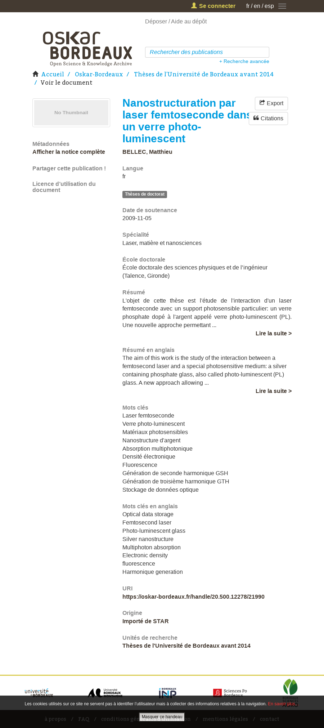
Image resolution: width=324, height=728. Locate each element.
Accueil (52, 74)
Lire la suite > (274, 333)
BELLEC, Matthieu (147, 152)
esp (269, 6)
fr (247, 6)
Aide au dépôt (189, 21)
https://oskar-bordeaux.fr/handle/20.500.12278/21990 (193, 597)
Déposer (156, 21)
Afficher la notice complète (68, 152)
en (257, 6)
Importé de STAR (145, 621)
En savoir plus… (283, 703)
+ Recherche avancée (244, 61)
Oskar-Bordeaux (99, 74)
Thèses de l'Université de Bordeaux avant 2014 (204, 74)
